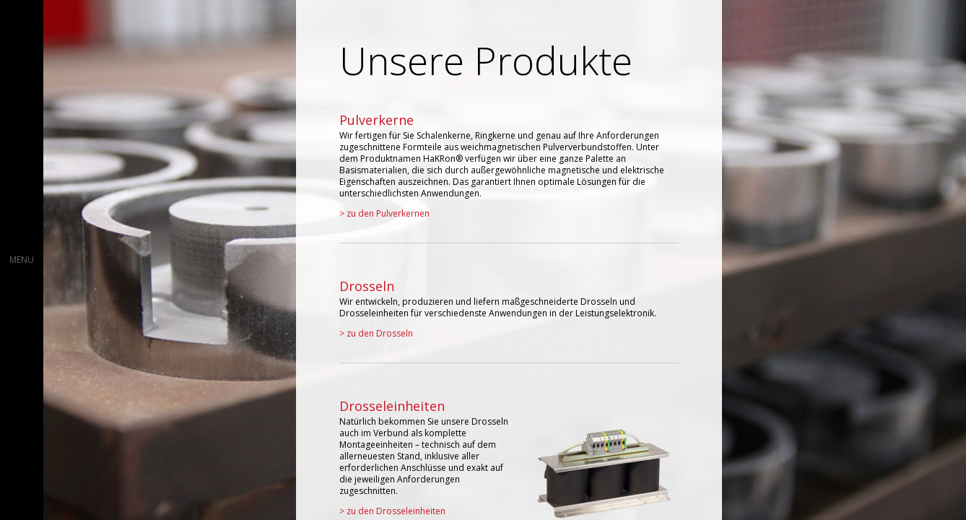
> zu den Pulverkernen (384, 213)
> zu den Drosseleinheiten (392, 511)
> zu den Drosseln (376, 333)
